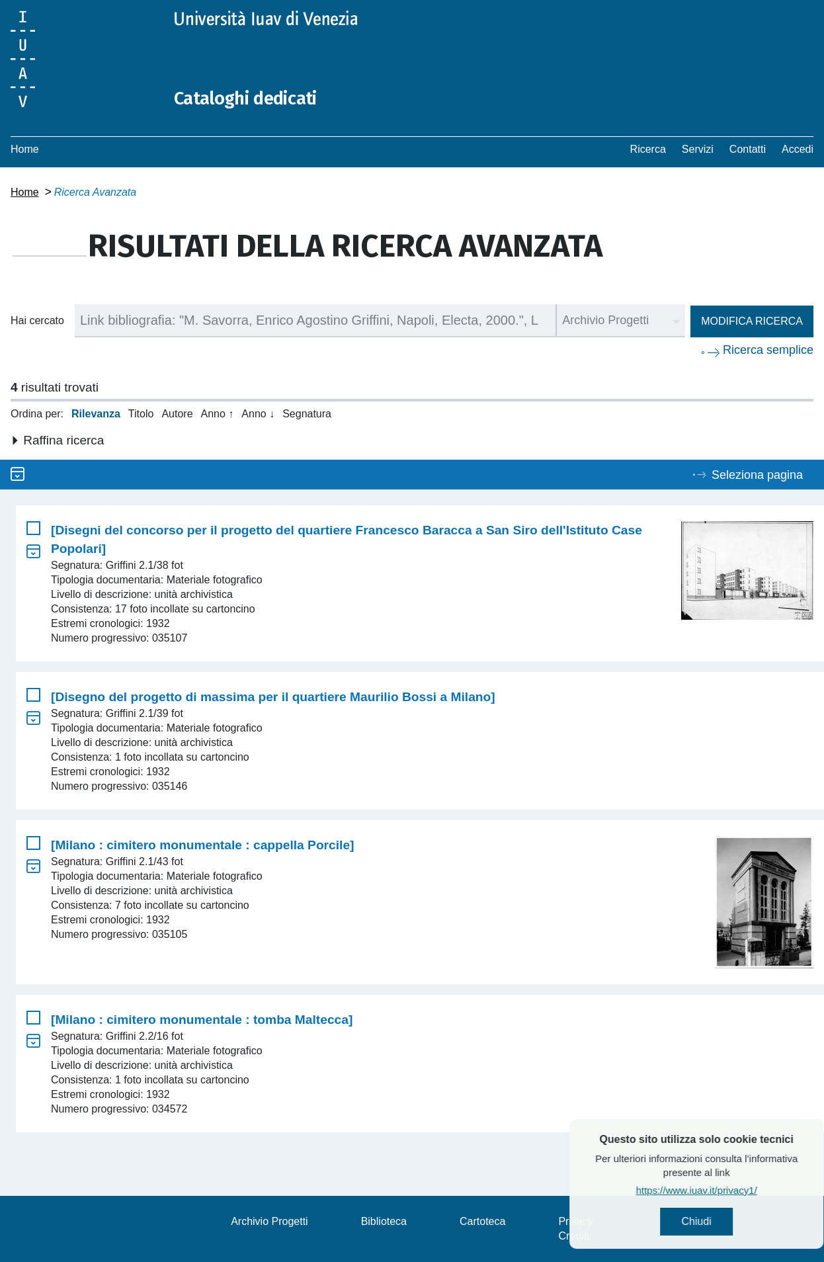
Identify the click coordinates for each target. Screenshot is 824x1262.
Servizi (698, 149)
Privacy (575, 1221)
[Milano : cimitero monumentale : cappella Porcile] (202, 845)
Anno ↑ (217, 413)
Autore (176, 413)
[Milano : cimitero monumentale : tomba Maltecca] (201, 1020)
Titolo (141, 413)
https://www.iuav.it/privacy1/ (723, 1192)
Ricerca (648, 149)
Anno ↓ (257, 413)
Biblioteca (384, 1221)
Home (25, 149)
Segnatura (306, 413)
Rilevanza (95, 413)
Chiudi (724, 1222)
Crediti (573, 1235)
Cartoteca (482, 1221)
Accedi (797, 149)
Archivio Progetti (269, 1221)
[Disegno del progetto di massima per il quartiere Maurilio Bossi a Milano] (273, 697)
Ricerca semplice (768, 350)
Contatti (747, 149)
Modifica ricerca (752, 321)
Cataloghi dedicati (253, 98)
